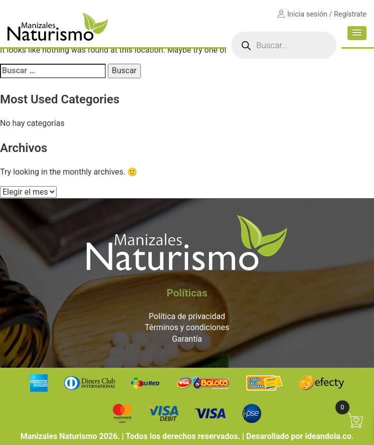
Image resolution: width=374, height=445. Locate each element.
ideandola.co (328, 436)
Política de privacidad (187, 316)
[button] (356, 33)
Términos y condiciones (187, 327)
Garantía (187, 339)
